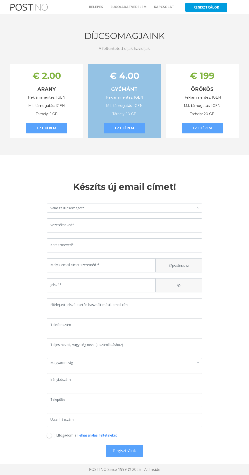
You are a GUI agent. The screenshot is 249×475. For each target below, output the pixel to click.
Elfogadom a (86, 435)
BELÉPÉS (96, 6)
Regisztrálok (124, 450)
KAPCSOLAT (164, 6)
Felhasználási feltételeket (97, 435)
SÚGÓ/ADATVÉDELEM (128, 6)
